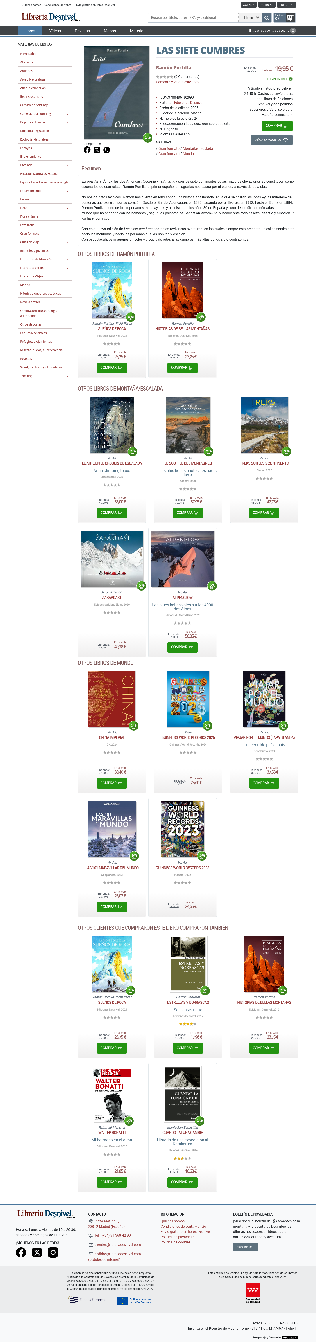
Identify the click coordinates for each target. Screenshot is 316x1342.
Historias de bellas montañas (182, 328)
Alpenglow (182, 597)
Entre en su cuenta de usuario (272, 30)
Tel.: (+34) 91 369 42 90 (109, 1235)
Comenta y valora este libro (177, 81)
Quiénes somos (31, 5)
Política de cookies (175, 1242)
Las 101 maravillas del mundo (112, 868)
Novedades (28, 54)
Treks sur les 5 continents (264, 463)
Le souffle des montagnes (188, 463)
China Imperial (112, 737)
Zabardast (112, 597)
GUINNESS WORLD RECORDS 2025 (188, 737)
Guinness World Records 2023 (182, 868)
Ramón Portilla (173, 67)
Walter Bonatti (111, 1132)
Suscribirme (245, 1247)
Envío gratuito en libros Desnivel (94, 5)
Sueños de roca (112, 328)
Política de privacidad (178, 1236)
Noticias (266, 5)
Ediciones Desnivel (188, 102)
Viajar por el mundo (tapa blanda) (264, 737)
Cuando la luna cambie (182, 1132)
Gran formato (169, 148)
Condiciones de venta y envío (183, 1226)
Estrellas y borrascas (188, 1002)
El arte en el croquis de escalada (112, 463)
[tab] (91, 169)
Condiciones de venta (57, 5)
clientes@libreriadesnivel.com (114, 1244)
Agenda (248, 5)
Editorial (286, 5)
